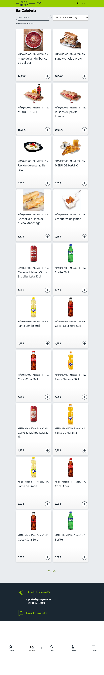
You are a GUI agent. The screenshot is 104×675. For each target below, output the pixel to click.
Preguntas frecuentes (36, 613)
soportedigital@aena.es (38, 599)
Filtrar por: (33, 18)
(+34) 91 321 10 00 (35, 603)
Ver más (52, 571)
